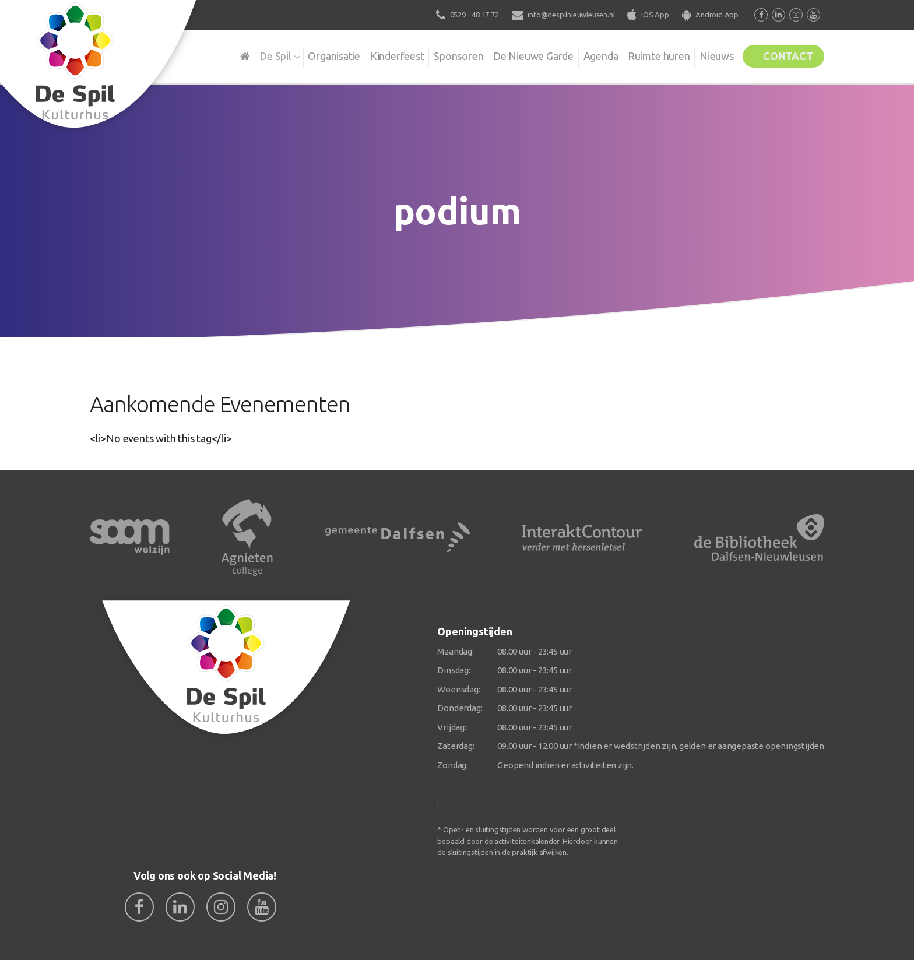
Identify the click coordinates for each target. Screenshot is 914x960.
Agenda (586, 55)
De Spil (249, 55)
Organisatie (309, 55)
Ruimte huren (647, 55)
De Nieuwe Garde (516, 55)
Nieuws (708, 55)
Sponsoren (439, 55)
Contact (785, 55)
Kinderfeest (375, 55)
